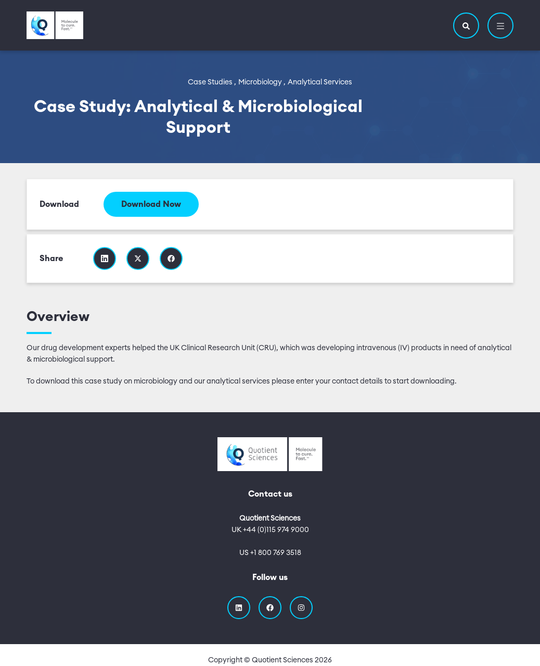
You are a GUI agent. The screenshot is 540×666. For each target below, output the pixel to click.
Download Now (151, 204)
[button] (466, 26)
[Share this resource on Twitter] (137, 258)
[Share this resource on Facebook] (171, 258)
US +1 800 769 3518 (270, 553)
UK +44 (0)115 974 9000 (270, 530)
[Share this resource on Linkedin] (104, 258)
